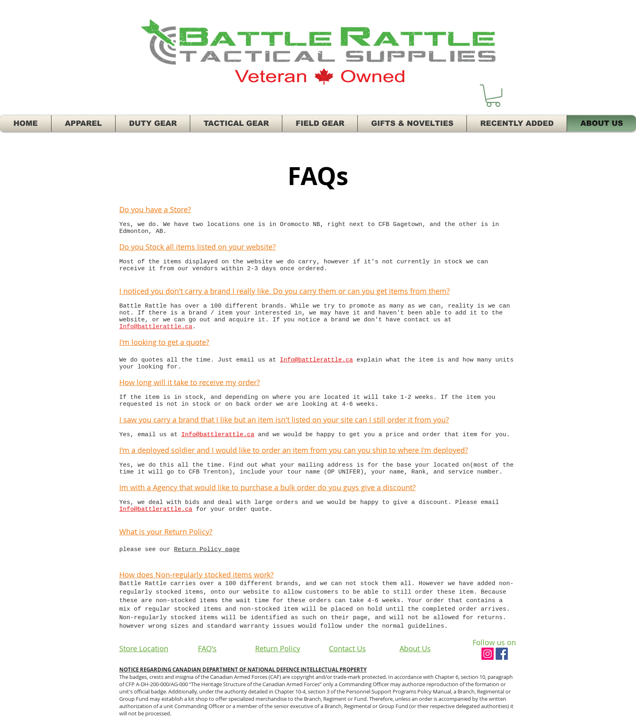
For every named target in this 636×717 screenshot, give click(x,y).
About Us (415, 648)
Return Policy (277, 648)
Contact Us (347, 648)
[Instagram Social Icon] (487, 654)
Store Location (143, 648)
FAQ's (207, 648)
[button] (493, 95)
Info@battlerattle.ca (155, 326)
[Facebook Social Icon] (502, 654)
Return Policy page (207, 549)
